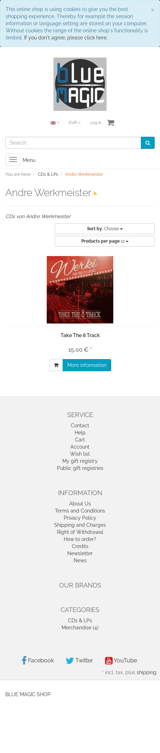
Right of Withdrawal (80, 532)
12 (104, 241)
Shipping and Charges (80, 525)
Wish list (80, 454)
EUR (74, 122)
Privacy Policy (80, 518)
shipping (146, 672)
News (80, 560)
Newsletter (80, 553)
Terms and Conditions (80, 511)
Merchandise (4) (80, 627)
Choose (105, 228)
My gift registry (80, 461)
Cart (80, 440)
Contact (80, 425)
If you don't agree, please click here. (66, 37)
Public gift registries (80, 468)
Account (80, 447)
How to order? (80, 539)
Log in (95, 122)
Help (80, 432)
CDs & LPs (80, 620)
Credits (80, 546)
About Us (80, 503)
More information (87, 365)
